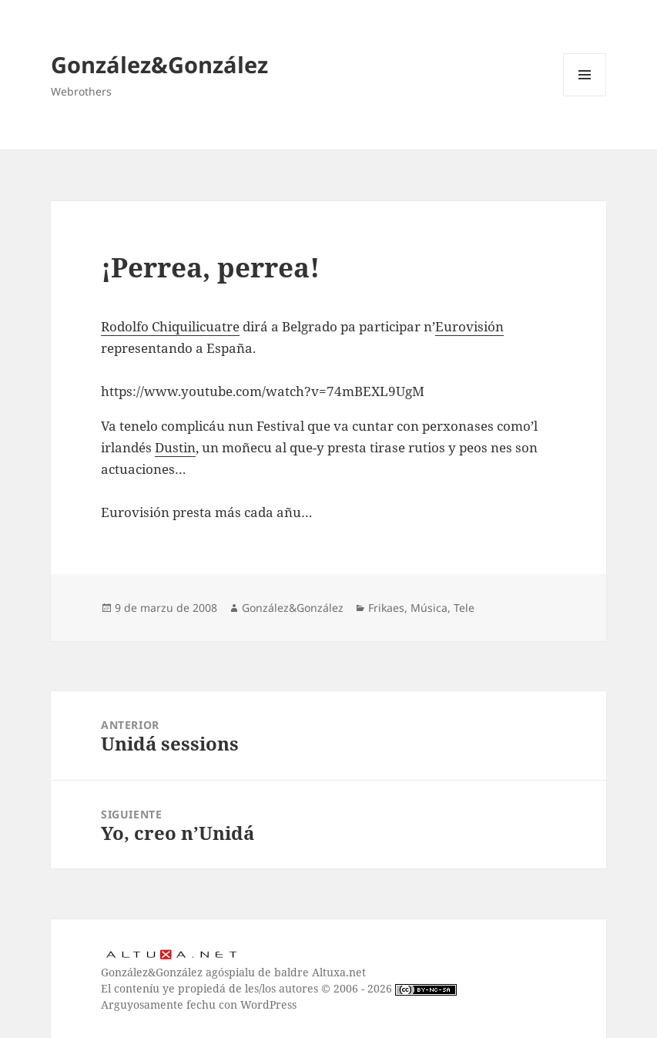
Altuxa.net (339, 972)
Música (429, 607)
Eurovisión (469, 326)
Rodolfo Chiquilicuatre (170, 326)
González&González (159, 64)
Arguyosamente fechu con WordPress (199, 1004)
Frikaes (386, 607)
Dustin (175, 447)
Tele (464, 607)
